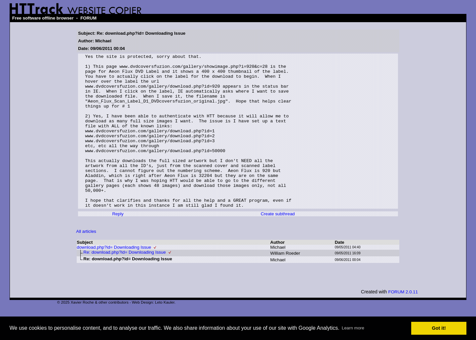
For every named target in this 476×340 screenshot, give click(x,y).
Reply (117, 244)
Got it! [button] (439, 328)
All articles (86, 262)
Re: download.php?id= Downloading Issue (124, 282)
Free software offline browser (43, 18)
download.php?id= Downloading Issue (114, 278)
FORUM (88, 18)
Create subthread (278, 244)
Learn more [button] (353, 327)
